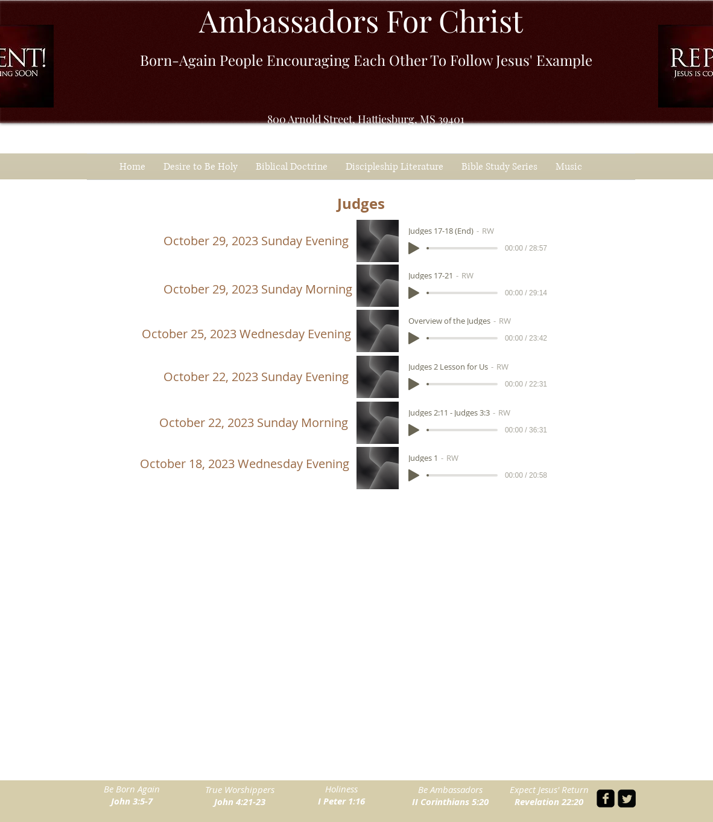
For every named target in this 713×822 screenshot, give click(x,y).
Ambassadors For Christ (361, 20)
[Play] (413, 248)
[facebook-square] (606, 798)
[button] (499, 166)
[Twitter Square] (627, 798)
